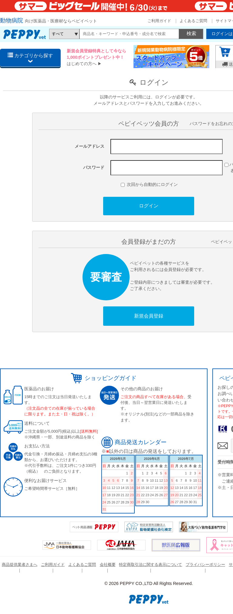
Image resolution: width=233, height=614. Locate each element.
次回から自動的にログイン (149, 184)
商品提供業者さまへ (19, 564)
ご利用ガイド (159, 20)
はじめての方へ (81, 63)
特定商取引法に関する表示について (150, 564)
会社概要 (108, 564)
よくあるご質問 (193, 20)
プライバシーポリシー (205, 564)
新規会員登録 (148, 316)
